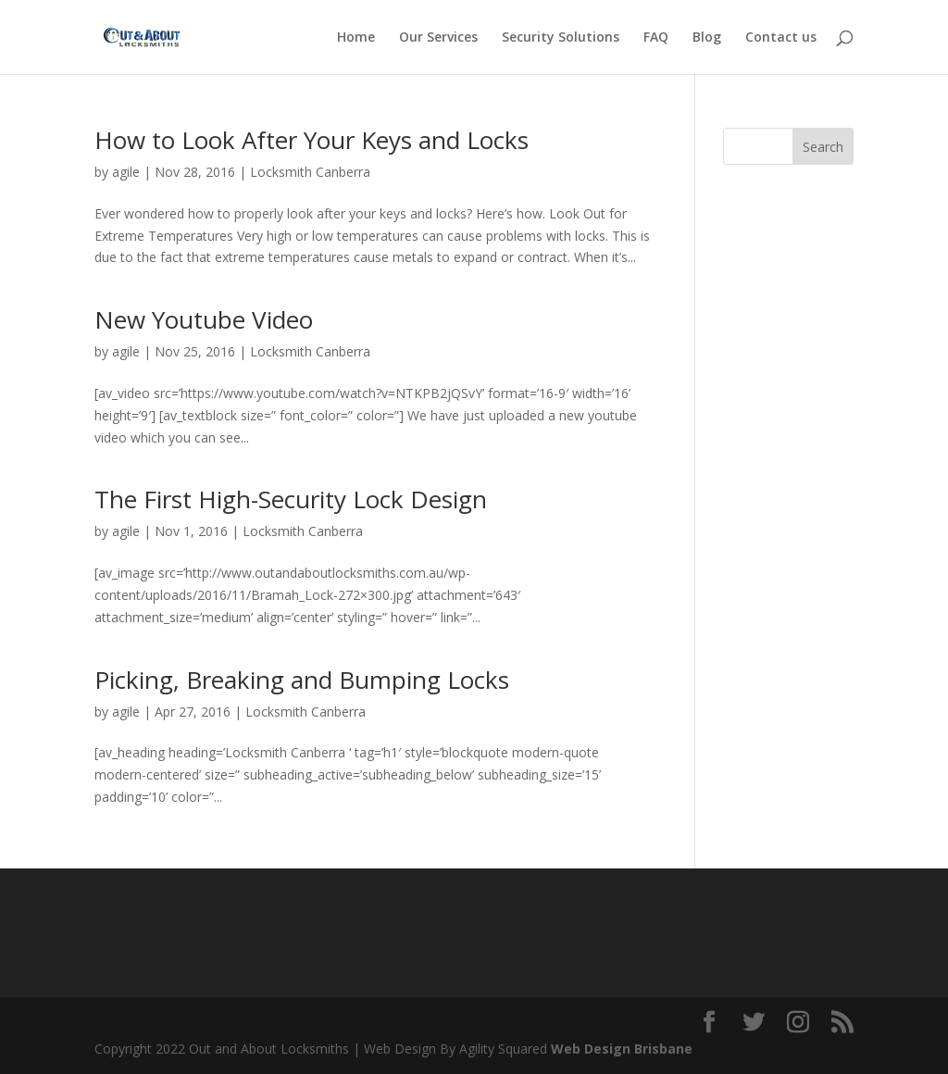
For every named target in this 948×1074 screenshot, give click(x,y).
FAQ (655, 38)
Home (356, 38)
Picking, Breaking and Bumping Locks (301, 679)
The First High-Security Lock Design (290, 499)
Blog (706, 38)
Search (823, 147)
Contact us (781, 38)
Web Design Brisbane (621, 1048)
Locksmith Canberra (310, 172)
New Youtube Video (203, 319)
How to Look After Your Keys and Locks (311, 139)
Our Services (438, 38)
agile (126, 172)
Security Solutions (560, 38)
